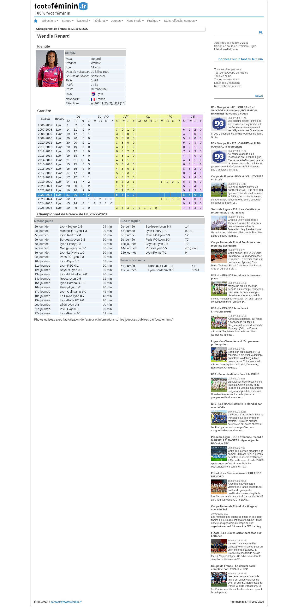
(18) (119, 103)
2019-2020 (45, 181)
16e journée (42, 287)
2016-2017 (45, 168)
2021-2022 (45, 190)
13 (68, 151)
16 (68, 168)
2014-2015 (45, 160)
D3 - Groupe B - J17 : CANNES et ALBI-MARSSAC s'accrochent (236, 145)
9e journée (42, 257)
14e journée (42, 278)
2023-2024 (45, 199)
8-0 (77, 261)
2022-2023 (45, 194)
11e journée (42, 265)
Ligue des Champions (227, 82)
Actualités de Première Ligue (231, 42)
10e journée (42, 261)
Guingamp (66, 248)
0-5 (79, 278)
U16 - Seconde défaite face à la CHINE (235, 374)
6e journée (42, 244)
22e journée (42, 313)
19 (68, 134)
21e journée (42, 309)
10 (82, 160)
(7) (107, 103)
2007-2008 (45, 129)
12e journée (42, 270)
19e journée (42, 300)
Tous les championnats (228, 69)
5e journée (42, 239)
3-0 (83, 283)
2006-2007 (45, 125)
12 (75, 151)
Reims (71, 313)
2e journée (42, 226)
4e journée (42, 235)
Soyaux (72, 226)
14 (68, 129)
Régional (100, 20)
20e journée (42, 304)
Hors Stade (133, 20)
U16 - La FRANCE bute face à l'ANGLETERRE (229, 310)
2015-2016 (45, 164)
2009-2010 (45, 138)
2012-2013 (45, 151)
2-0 (79, 235)
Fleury (71, 244)
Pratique (152, 20)
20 (68, 138)
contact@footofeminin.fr (66, 601)
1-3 (85, 231)
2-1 (80, 226)
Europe (66, 20)
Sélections (49, 20)
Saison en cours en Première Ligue (235, 46)
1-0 (78, 244)
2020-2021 (45, 186)
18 (75, 155)
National (82, 20)
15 (68, 164)
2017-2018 (45, 173)
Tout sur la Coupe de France (231, 72)
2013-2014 (45, 155)
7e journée (42, 248)
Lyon (97, 93)
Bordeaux (66, 239)
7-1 (79, 313)
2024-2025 (45, 203)
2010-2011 (45, 142)
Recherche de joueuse (227, 86)
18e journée (42, 296)
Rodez (71, 235)
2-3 (82, 257)
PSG (70, 265)
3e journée (42, 231)
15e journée (42, 283)
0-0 (84, 248)
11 (75, 129)
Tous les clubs (222, 76)
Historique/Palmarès (226, 49)
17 (75, 134)
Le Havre (73, 252)
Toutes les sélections (226, 79)
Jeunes (116, 20)
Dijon (70, 261)
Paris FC (65, 257)
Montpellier (67, 231)
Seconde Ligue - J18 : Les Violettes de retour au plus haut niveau (235, 211)
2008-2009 (45, 134)
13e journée (42, 274)
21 (68, 160)
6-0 (84, 291)
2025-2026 (45, 207)
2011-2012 (45, 147)
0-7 (82, 296)
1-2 (78, 287)
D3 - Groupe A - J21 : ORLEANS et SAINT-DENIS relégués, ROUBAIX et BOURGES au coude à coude (234, 110)
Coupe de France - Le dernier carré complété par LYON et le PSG (233, 567)
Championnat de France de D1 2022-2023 (62, 28)
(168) (95, 103)
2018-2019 (45, 177)
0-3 (80, 270)
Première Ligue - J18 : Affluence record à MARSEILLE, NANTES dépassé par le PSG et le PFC (237, 440)
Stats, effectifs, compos (179, 20)
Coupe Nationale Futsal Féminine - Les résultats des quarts (235, 244)
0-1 (76, 265)
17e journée (42, 291)
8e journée (42, 252)
